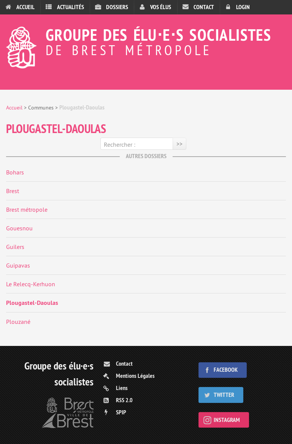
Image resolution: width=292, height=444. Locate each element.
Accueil (25, 7)
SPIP (121, 412)
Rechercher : (119, 144)
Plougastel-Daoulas (32, 303)
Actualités (70, 7)
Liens (122, 388)
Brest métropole (27, 209)
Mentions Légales (135, 376)
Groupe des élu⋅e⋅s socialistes (146, 40)
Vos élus (160, 7)
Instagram (227, 420)
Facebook (226, 370)
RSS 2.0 (124, 400)
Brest (12, 191)
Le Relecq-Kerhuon (30, 284)
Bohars (15, 172)
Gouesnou (19, 228)
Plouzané (18, 321)
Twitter (224, 395)
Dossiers (117, 7)
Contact (204, 7)
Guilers (15, 247)
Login (243, 7)
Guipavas (18, 265)
